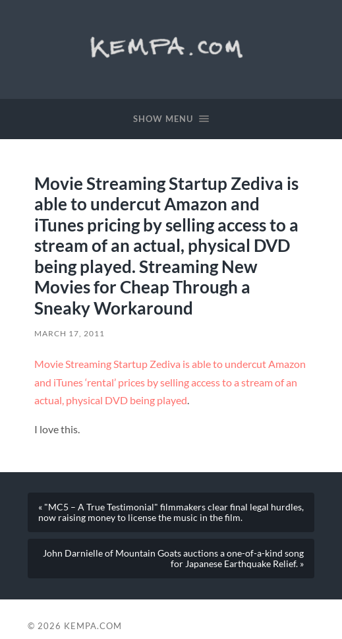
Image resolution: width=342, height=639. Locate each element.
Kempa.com (170, 46)
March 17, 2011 (69, 333)
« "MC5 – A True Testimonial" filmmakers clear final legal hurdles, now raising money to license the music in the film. (171, 512)
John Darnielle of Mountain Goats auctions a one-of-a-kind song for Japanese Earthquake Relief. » (173, 558)
